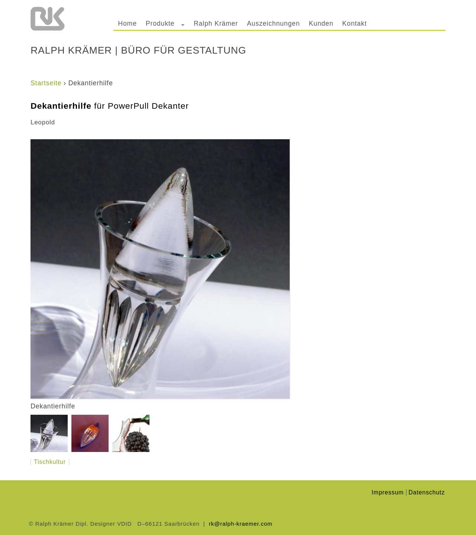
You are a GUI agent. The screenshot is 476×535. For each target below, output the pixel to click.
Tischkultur (50, 462)
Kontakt (354, 23)
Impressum (387, 492)
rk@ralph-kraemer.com (241, 523)
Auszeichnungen (273, 23)
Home (127, 23)
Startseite (45, 83)
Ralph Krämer (216, 23)
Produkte (162, 25)
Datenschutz (427, 492)
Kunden (321, 23)
